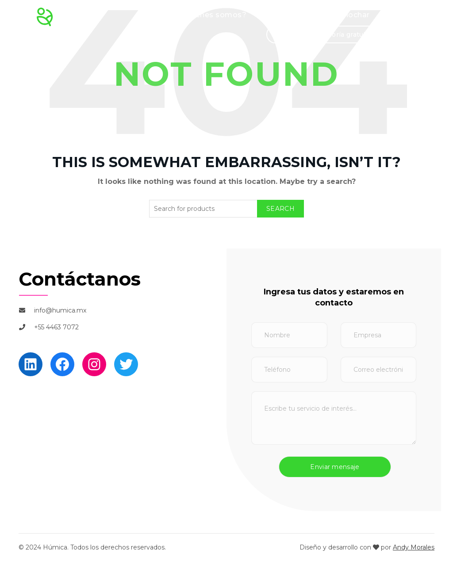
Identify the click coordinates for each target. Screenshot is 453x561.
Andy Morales (413, 547)
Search (280, 209)
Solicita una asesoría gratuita (324, 34)
